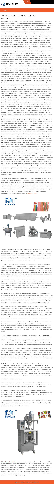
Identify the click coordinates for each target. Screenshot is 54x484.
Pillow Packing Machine (32, 193)
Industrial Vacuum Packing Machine (8, 461)
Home (5, 10)
